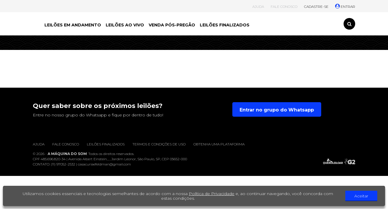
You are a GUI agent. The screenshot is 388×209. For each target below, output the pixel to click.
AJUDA (258, 6)
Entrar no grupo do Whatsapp (277, 110)
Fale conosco (65, 144)
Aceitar (361, 196)
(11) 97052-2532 (63, 164)
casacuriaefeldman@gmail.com (104, 164)
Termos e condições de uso (159, 144)
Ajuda (38, 144)
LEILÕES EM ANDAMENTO (72, 25)
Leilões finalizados (106, 144)
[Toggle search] (349, 24)
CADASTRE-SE (316, 6)
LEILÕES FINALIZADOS (224, 25)
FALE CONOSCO (284, 6)
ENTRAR (345, 6)
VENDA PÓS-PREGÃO (172, 25)
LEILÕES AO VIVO (125, 25)
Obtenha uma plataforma (219, 144)
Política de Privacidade (211, 193)
